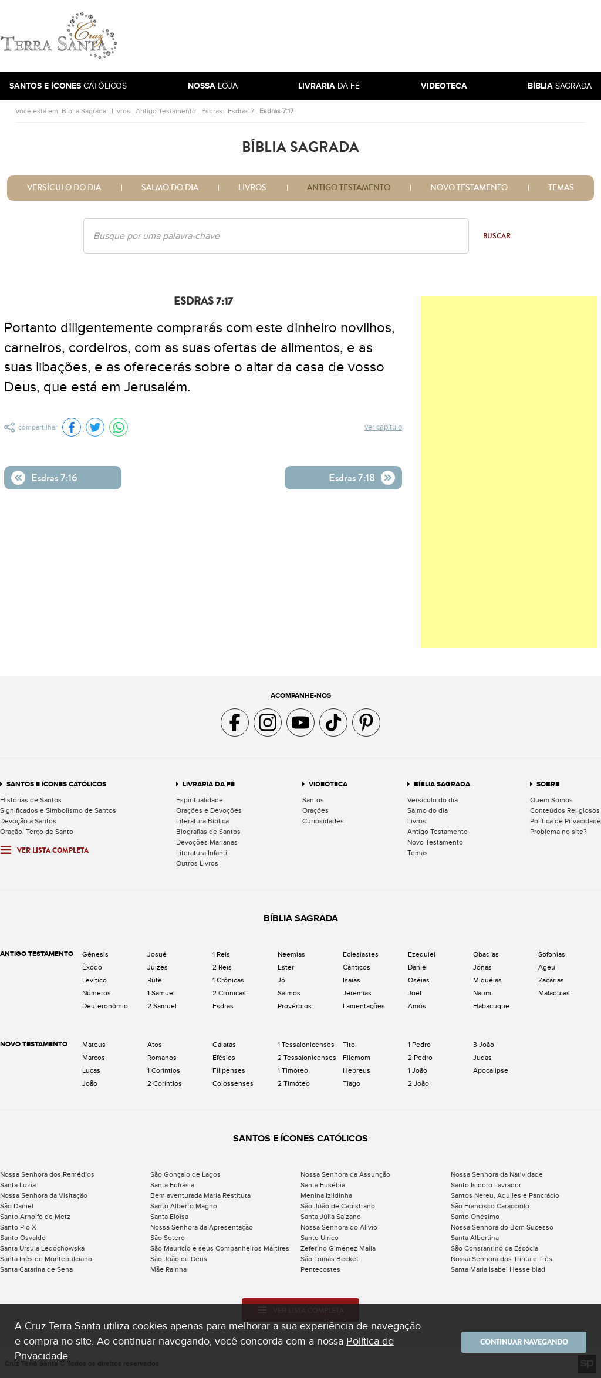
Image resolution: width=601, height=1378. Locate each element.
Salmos (289, 993)
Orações (315, 810)
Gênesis (95, 954)
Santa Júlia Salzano (330, 1216)
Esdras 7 (241, 111)
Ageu (546, 967)
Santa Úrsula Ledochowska (42, 1248)
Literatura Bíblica (202, 821)
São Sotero (167, 1238)
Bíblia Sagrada (84, 111)
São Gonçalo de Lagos (185, 1174)
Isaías (351, 980)
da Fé (329, 86)
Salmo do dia (169, 188)
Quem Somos (551, 800)
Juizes (157, 967)
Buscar (497, 236)
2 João (418, 1083)
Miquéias (487, 980)
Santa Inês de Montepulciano (46, 1259)
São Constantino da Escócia (494, 1248)
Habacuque (491, 1006)
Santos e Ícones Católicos (56, 784)
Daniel (418, 967)
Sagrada (560, 86)
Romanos (162, 1057)
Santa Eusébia (322, 1185)
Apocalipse (490, 1070)
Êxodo (92, 967)
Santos (313, 800)
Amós (417, 1006)
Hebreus (356, 1070)
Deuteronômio (105, 1006)
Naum (482, 993)
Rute (154, 980)
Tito (349, 1045)
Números (96, 993)
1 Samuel (161, 993)
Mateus (94, 1045)
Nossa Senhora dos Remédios (47, 1174)
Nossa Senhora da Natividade (497, 1174)
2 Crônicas (229, 993)
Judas (482, 1057)
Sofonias (551, 954)
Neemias (291, 954)
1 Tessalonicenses (306, 1045)
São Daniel (16, 1206)
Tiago (351, 1083)
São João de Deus (178, 1259)
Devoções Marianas (207, 842)
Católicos (68, 86)
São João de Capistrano (337, 1206)
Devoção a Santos (28, 821)
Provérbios (295, 1006)
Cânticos (356, 967)
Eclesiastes (361, 954)
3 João (483, 1045)
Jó (281, 980)
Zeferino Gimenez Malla (338, 1248)
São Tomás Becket (329, 1259)
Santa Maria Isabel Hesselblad (498, 1269)
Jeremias (357, 993)
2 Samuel (162, 1006)
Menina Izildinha (326, 1195)
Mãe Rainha (168, 1269)
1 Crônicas (228, 980)
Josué (157, 954)
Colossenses (233, 1083)
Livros (121, 111)
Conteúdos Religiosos (565, 810)
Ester (286, 967)
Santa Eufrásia (172, 1185)
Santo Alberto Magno (183, 1206)
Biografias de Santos (208, 832)
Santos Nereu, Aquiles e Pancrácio (505, 1195)
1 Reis (221, 954)
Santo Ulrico (319, 1238)
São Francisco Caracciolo (490, 1206)
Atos (154, 1045)
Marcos (93, 1057)
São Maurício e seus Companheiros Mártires (219, 1248)
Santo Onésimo (475, 1216)
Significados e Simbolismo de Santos (58, 810)
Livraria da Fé (209, 784)
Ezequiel (421, 954)
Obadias (486, 954)
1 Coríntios (163, 1070)
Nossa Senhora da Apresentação (201, 1227)
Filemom (356, 1057)
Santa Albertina (475, 1238)
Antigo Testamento (166, 111)
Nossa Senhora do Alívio (338, 1227)
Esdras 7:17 (276, 111)
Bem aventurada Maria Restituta (200, 1195)
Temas (561, 188)
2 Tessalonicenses (307, 1057)
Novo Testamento (469, 188)
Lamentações (364, 1006)
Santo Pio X (18, 1227)
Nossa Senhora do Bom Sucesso (502, 1227)
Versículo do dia (64, 188)
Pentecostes (320, 1269)
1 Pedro (419, 1045)
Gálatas (224, 1045)
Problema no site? (558, 832)
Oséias (419, 980)
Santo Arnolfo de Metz (35, 1216)
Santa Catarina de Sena (36, 1269)
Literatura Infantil (202, 853)
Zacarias (551, 980)
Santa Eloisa (169, 1216)
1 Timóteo (293, 1070)
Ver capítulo (383, 427)
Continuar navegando (516, 1341)
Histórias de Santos (31, 800)
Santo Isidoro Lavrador (486, 1185)
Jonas (482, 967)
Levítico (94, 980)
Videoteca (328, 784)
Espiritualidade (199, 800)
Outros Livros (197, 863)
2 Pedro (420, 1057)
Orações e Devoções (209, 810)
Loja (213, 86)
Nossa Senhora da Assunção (345, 1174)
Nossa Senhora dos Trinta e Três (501, 1259)
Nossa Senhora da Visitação (43, 1195)
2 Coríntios (164, 1083)
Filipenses (228, 1070)
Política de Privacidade (565, 821)
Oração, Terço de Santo (36, 832)
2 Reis (222, 967)
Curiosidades (323, 821)
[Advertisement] (379, 35)
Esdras (211, 111)
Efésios (223, 1057)
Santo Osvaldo (23, 1238)
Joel (414, 993)
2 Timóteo (294, 1083)
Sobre (547, 784)
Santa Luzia (18, 1185)
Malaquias (554, 993)
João (89, 1083)
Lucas (91, 1070)
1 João (417, 1070)
